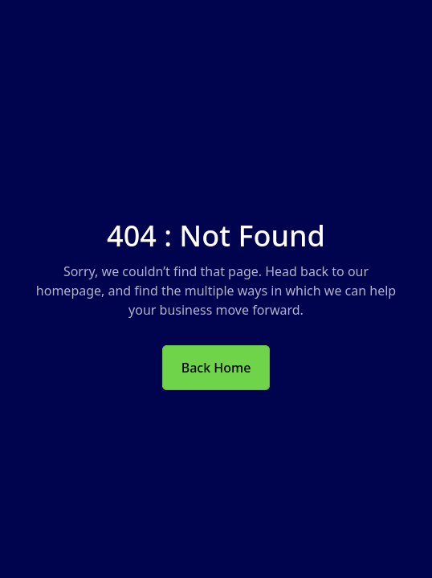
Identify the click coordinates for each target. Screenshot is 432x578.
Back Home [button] (216, 368)
